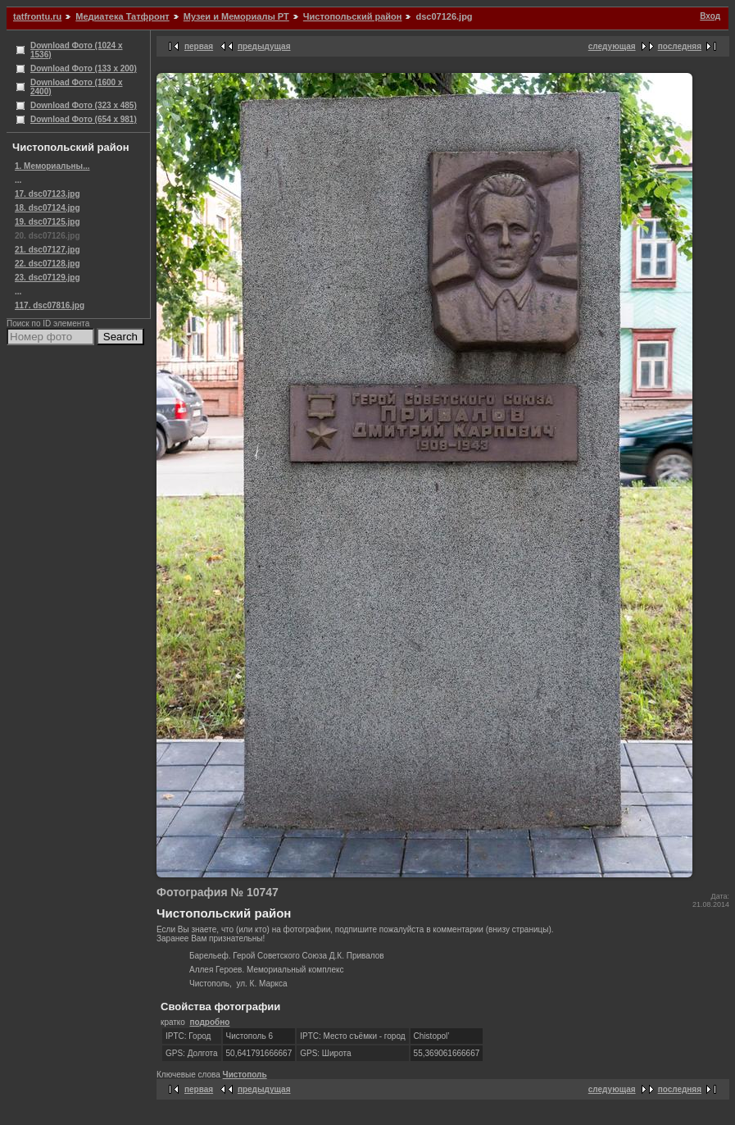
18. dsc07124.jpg (47, 207)
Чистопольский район (352, 16)
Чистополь (245, 1074)
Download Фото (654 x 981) (83, 119)
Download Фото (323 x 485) (83, 105)
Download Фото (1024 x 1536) (76, 50)
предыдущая (264, 46)
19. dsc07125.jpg (47, 221)
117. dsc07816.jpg (49, 305)
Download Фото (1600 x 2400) (76, 87)
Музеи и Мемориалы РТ (236, 16)
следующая (612, 46)
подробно (209, 1022)
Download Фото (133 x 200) (83, 68)
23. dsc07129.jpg (47, 277)
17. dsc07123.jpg (47, 193)
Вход (710, 15)
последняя (679, 46)
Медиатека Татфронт (122, 16)
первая (198, 46)
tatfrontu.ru (37, 16)
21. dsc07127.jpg (47, 249)
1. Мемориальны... (52, 166)
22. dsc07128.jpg (47, 263)
